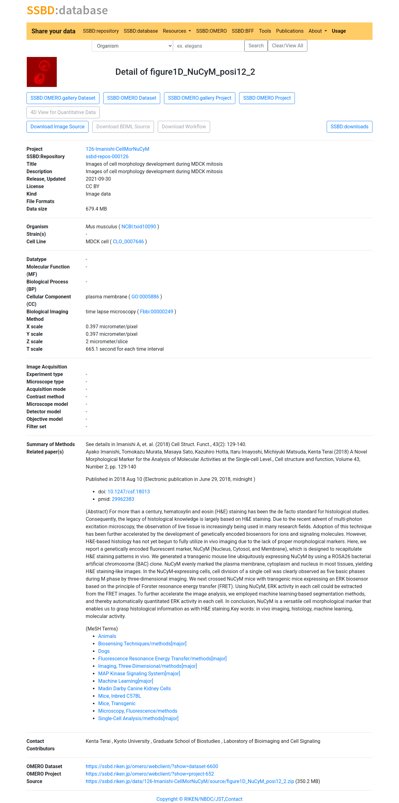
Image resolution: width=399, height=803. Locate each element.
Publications (290, 31)
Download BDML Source (123, 127)
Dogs (104, 651)
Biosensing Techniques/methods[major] (142, 644)
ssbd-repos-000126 (107, 156)
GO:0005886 (145, 297)
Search (256, 46)
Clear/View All (287, 46)
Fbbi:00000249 (156, 312)
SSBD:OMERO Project (267, 98)
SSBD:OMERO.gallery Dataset (63, 98)
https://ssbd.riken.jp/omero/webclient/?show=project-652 (150, 774)
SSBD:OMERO (211, 31)
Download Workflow (184, 127)
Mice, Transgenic (117, 703)
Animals (107, 636)
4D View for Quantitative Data (63, 112)
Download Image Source (57, 127)
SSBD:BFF (243, 31)
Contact (234, 799)
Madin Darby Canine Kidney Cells (134, 688)
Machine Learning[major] (125, 681)
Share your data (53, 31)
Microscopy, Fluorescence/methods (137, 711)
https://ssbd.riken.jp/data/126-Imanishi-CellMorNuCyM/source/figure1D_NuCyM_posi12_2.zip (190, 781)
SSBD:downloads (349, 127)
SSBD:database (141, 31)
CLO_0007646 (128, 242)
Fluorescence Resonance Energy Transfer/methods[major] (162, 659)
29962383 (123, 499)
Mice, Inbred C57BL (119, 696)
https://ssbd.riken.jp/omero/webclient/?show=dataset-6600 (152, 766)
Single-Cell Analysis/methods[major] (138, 718)
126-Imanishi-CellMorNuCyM (117, 149)
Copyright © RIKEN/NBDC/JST (190, 799)
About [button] (316, 31)
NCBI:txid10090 (138, 227)
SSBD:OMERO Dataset (131, 98)
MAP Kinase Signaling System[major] (139, 674)
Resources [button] (175, 31)
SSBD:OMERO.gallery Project (199, 98)
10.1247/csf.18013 (129, 492)
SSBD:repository (101, 31)
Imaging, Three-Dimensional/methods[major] (147, 666)
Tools (265, 31)
